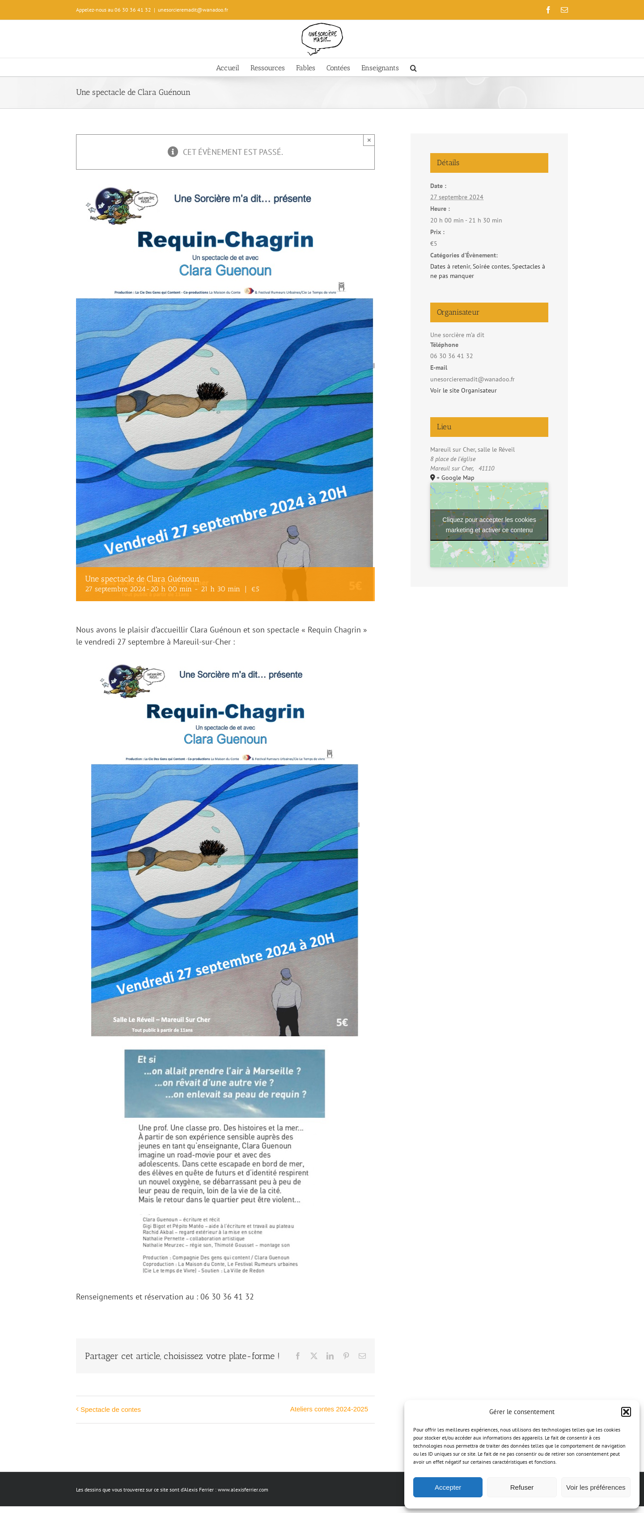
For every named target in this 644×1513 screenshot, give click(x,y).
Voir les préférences (596, 1487)
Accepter (448, 1487)
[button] (626, 1411)
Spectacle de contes (110, 1409)
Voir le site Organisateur (463, 390)
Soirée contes (491, 266)
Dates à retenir (450, 266)
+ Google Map (455, 478)
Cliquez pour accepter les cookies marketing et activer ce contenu (489, 525)
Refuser (522, 1487)
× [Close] (369, 140)
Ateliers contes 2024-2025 (329, 1409)
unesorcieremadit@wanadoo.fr (193, 9)
